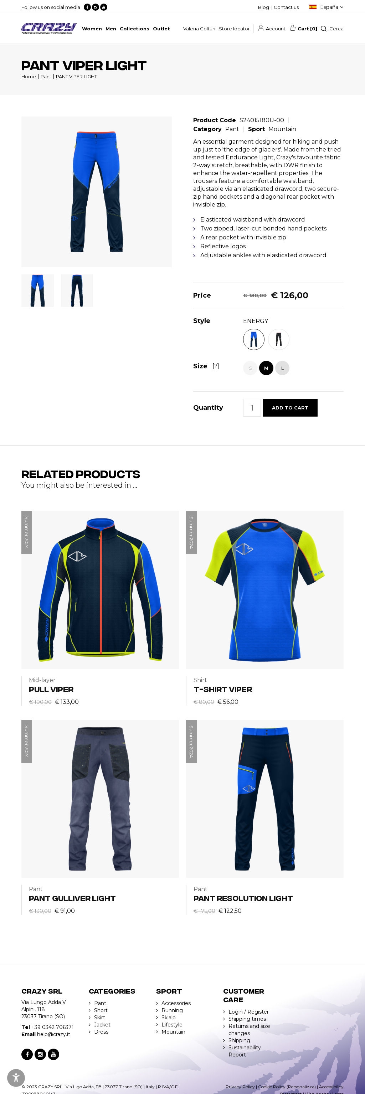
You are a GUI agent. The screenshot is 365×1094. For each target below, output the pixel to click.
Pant (46, 76)
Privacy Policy (240, 1086)
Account (276, 28)
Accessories (176, 1003)
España (329, 7)
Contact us (286, 7)
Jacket (102, 1024)
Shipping (239, 1040)
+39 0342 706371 (52, 1027)
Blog (263, 7)
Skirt (99, 1017)
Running (172, 1010)
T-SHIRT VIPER (223, 688)
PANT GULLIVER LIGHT (72, 897)
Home (28, 76)
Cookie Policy (272, 1086)
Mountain (282, 129)
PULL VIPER (51, 688)
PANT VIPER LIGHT (76, 76)
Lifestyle (171, 1024)
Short (101, 1010)
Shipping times (247, 1019)
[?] (215, 366)
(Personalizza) (301, 1086)
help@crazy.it (53, 1034)
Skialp (168, 1017)
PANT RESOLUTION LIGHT (243, 897)
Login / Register (248, 1012)
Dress (101, 1032)
